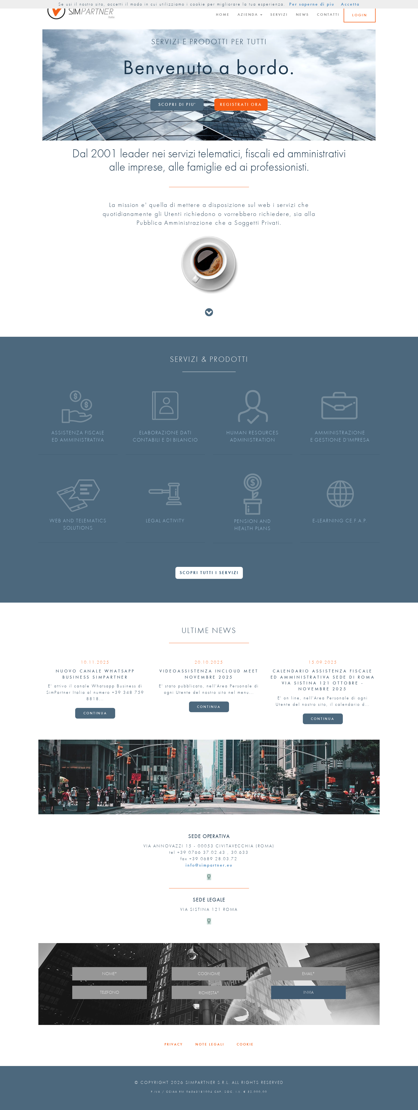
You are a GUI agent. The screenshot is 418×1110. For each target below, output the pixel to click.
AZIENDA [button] (250, 14)
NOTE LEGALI (209, 1044)
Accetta (350, 4)
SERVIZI (279, 14)
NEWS (302, 14)
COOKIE (245, 1044)
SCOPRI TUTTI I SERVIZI (209, 572)
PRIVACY (173, 1044)
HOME (223, 14)
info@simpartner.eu (209, 865)
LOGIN (359, 15)
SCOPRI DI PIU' (177, 104)
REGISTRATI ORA (241, 104)
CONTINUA (95, 713)
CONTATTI (328, 14)
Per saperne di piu (312, 4)
